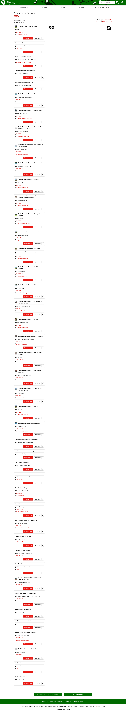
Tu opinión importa (78, 694)
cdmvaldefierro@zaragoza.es (22, 431)
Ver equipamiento (28, 38)
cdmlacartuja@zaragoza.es (22, 136)
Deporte (21, 3)
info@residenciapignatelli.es (22, 640)
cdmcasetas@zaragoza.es (22, 154)
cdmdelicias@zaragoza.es (22, 187)
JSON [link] (103, 21)
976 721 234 (101, 706)
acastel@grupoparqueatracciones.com (25, 601)
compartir (37, 38)
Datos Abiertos (108, 19)
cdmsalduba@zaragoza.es (22, 34)
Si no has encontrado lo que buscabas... (48, 694)
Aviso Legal (45, 701)
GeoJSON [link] (98, 21)
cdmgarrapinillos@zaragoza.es (23, 223)
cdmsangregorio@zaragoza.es (23, 362)
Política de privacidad (56, 701)
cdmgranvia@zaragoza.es (22, 240)
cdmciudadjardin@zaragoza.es (23, 171)
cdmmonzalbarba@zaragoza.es (23, 310)
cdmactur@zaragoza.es (21, 101)
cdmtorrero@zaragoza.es (22, 414)
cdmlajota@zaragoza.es (21, 276)
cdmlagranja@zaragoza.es (22, 258)
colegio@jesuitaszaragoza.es (22, 511)
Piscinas (10, 2)
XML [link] (107, 21)
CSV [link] (111, 21)
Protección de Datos (79, 701)
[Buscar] (117, 2)
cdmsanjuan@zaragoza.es (22, 380)
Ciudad (16, 3)
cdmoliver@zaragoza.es (21, 344)
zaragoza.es (10, 3)
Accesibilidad (67, 701)
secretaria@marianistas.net (22, 528)
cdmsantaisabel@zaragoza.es (23, 397)
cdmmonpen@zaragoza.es (22, 205)
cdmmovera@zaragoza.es (22, 327)
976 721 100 (90, 706)
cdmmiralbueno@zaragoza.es (23, 293)
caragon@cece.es (20, 495)
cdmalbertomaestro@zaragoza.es (24, 118)
